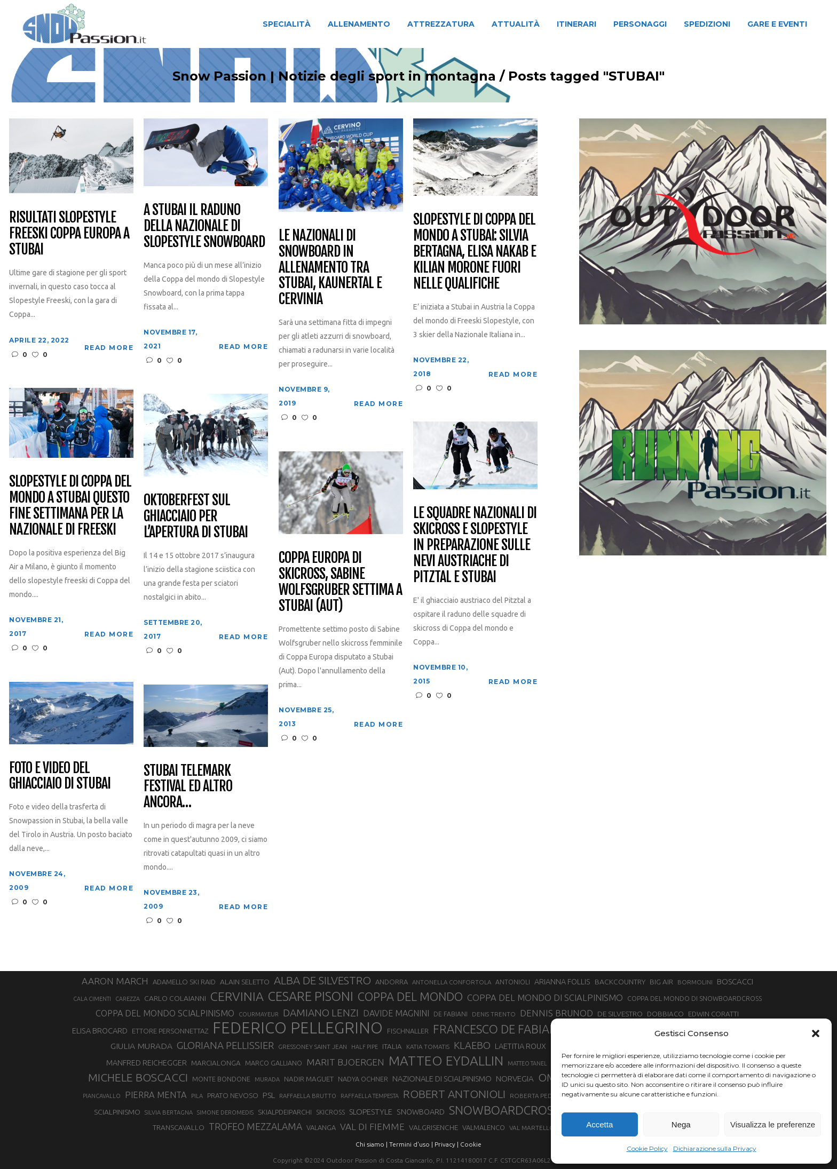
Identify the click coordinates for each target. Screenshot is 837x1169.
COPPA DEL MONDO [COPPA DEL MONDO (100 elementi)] (410, 996)
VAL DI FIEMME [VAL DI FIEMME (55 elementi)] (372, 1127)
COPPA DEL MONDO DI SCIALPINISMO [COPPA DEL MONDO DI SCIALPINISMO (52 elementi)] (545, 997)
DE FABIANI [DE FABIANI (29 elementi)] (450, 1014)
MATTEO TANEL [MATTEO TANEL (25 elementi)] (527, 1063)
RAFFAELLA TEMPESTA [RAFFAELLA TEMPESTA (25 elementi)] (370, 1096)
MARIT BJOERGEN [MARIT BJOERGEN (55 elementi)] (345, 1062)
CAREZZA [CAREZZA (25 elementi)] (127, 999)
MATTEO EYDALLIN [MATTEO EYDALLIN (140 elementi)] (446, 1061)
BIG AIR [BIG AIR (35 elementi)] (661, 981)
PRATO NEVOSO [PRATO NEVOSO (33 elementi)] (232, 1095)
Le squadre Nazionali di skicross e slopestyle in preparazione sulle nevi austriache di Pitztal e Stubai (474, 545)
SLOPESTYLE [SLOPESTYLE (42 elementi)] (370, 1111)
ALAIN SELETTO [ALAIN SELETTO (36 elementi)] (245, 981)
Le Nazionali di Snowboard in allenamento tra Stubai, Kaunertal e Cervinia (330, 267)
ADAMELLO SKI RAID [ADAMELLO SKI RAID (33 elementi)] (184, 981)
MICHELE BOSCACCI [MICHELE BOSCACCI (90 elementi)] (138, 1077)
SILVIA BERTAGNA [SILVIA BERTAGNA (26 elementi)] (169, 1112)
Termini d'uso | (411, 1144)
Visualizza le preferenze (772, 1124)
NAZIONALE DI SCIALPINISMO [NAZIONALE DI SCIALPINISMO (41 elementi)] (442, 1078)
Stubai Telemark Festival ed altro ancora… (188, 787)
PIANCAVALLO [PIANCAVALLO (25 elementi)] (102, 1096)
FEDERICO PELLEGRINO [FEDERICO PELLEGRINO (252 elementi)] (297, 1028)
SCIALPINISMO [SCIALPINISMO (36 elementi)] (117, 1112)
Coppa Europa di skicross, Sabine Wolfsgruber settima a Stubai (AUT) (340, 582)
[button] (815, 1033)
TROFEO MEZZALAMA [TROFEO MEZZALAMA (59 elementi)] (255, 1126)
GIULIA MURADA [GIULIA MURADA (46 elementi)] (141, 1046)
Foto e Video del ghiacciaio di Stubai (59, 776)
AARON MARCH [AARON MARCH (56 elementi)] (115, 981)
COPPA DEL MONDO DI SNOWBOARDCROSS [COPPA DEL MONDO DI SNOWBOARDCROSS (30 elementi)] (694, 998)
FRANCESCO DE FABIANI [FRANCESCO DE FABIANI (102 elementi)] (497, 1029)
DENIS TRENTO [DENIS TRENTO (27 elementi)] (494, 1014)
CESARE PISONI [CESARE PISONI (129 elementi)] (310, 997)
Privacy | (447, 1144)
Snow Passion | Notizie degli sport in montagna (334, 76)
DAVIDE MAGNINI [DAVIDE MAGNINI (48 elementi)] (396, 1013)
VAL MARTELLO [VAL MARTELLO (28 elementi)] (532, 1127)
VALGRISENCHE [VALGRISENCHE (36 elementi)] (433, 1127)
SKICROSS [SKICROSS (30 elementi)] (330, 1112)
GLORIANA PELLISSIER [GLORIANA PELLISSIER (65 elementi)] (225, 1045)
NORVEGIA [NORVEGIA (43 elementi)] (515, 1078)
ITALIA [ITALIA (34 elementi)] (392, 1047)
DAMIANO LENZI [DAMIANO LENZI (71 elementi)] (321, 1013)
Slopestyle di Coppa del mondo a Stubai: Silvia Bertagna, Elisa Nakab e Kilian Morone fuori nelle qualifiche (474, 251)
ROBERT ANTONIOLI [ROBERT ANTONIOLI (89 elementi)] (454, 1093)
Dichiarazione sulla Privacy (714, 1148)
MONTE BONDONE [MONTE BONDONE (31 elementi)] (221, 1079)
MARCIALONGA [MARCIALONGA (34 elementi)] (216, 1063)
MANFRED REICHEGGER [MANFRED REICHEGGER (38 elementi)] (146, 1063)
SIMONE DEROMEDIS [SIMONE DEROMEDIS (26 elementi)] (225, 1112)
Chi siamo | (372, 1144)
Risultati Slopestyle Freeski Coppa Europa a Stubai (69, 234)
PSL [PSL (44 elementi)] (269, 1095)
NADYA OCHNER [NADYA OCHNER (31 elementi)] (363, 1079)
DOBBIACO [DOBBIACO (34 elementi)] (665, 1014)
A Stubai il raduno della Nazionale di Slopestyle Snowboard (204, 226)
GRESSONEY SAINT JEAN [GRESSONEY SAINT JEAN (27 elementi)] (312, 1046)
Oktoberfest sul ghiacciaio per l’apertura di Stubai (195, 516)
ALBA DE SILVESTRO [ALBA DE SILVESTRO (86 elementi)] (322, 980)
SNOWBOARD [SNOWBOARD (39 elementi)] (421, 1112)
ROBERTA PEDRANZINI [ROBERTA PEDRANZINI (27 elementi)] (543, 1095)
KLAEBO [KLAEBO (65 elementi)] (472, 1045)
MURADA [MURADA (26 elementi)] (267, 1079)
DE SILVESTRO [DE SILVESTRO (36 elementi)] (620, 1013)
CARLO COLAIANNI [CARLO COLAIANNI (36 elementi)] (175, 998)
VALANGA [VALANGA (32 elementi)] (321, 1127)
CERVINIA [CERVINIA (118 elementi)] (237, 996)
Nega (681, 1124)
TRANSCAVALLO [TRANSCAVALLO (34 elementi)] (178, 1128)
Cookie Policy (647, 1148)
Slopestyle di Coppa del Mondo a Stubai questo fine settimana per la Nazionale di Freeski (70, 506)
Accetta (599, 1124)
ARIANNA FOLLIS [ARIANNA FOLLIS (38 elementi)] (562, 981)
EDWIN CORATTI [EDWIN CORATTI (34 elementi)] (713, 1014)
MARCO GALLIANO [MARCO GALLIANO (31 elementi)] (273, 1063)
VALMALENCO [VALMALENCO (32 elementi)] (483, 1127)
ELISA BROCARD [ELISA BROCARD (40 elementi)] (100, 1030)
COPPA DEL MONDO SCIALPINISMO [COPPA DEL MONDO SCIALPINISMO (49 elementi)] (165, 1013)
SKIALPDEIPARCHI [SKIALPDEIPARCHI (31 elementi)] (285, 1112)
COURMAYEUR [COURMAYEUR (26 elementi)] (259, 1014)
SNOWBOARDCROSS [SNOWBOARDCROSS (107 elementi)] (504, 1110)
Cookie (470, 1144)
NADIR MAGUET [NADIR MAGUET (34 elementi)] (309, 1079)
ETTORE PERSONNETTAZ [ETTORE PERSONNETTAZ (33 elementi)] (170, 1031)
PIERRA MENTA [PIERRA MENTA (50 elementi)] (156, 1095)
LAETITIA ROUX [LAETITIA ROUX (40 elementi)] (520, 1046)
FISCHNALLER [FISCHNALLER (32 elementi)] (408, 1031)
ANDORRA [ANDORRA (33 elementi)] (391, 981)
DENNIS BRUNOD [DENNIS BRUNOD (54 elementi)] (556, 1013)
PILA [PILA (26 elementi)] (197, 1096)
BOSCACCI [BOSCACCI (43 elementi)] (735, 981)
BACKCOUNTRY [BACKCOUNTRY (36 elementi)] (620, 981)
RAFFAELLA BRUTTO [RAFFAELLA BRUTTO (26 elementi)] (307, 1096)
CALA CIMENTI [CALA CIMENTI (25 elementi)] (92, 999)
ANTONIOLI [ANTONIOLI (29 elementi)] (512, 982)
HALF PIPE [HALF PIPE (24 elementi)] (364, 1047)
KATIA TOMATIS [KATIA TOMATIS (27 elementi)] (427, 1046)
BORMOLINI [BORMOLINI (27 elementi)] (695, 982)
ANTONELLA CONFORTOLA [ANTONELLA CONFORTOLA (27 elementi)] (451, 982)
